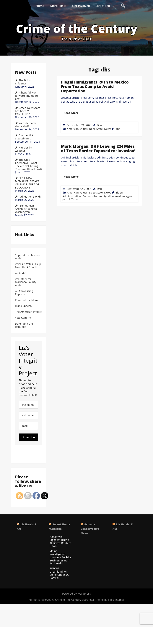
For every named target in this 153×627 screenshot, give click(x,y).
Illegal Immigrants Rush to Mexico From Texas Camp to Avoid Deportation (95, 86)
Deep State (96, 129)
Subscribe (28, 437)
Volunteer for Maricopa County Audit (25, 282)
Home (40, 6)
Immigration (106, 180)
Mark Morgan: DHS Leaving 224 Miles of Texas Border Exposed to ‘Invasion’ (97, 165)
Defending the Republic (24, 325)
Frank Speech (23, 306)
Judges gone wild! (30, 196)
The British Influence (23, 82)
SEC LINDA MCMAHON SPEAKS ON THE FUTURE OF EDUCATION (27, 182)
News (107, 129)
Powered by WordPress (76, 593)
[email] (28, 426)
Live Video (103, 6)
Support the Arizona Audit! (27, 257)
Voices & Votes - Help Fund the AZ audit (28, 266)
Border (87, 180)
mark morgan (123, 180)
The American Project (28, 312)
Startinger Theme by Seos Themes (103, 599)
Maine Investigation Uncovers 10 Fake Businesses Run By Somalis (60, 557)
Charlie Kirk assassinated (24, 137)
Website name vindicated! (26, 124)
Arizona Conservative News (90, 529)
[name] (28, 405)
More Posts (58, 6)
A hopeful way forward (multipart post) (26, 96)
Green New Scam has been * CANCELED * (27, 111)
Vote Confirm (23, 317)
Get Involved (81, 6)
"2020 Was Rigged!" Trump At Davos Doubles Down (60, 541)
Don (99, 125)
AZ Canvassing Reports (24, 293)
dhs (117, 129)
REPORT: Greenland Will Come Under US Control (59, 573)
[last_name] (28, 415)
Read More (71, 113)
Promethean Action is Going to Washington (26, 209)
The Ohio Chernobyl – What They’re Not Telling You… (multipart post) (28, 164)
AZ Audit (20, 273)
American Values (77, 129)
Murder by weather (23, 149)
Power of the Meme (27, 300)
